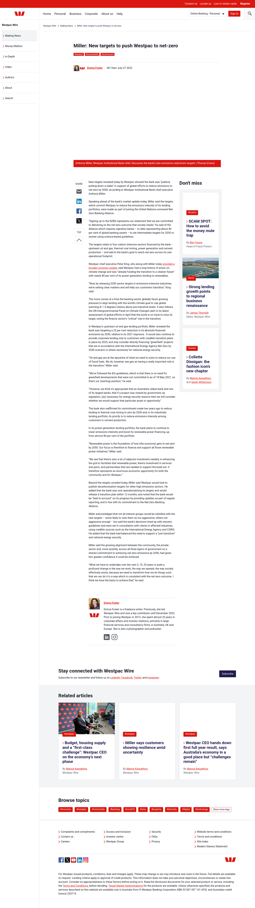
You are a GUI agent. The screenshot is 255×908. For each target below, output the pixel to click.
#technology (201, 809)
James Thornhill (199, 312)
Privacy (156, 841)
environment (107, 54)
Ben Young (196, 242)
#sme (191, 278)
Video (8, 67)
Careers (65, 841)
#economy (65, 809)
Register (245, 3)
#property (156, 809)
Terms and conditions (209, 836)
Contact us (191, 3)
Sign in (234, 13)
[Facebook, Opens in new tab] (61, 860)
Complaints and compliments (78, 831)
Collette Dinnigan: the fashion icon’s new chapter (198, 364)
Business (75, 13)
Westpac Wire (10, 25)
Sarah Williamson (201, 382)
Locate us (205, 3)
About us (107, 13)
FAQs (155, 836)
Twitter (138, 677)
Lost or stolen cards (225, 3)
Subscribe (227, 673)
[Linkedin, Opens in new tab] (79, 860)
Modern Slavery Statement (212, 846)
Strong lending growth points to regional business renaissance (200, 296)
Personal (60, 13)
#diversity (172, 809)
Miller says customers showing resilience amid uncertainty (144, 748)
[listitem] (86, 741)
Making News (13, 35)
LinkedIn (115, 677)
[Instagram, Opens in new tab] (85, 861)
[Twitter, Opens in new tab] (67, 860)
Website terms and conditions (214, 831)
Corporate (91, 13)
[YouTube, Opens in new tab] (73, 860)
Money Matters (14, 46)
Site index (202, 841)
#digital (186, 809)
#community (98, 809)
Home (47, 13)
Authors (9, 77)
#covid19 (130, 809)
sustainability (92, 54)
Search (9, 98)
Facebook (127, 677)
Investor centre (114, 836)
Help (120, 13)
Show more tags (221, 809)
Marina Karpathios (200, 378)
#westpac (69, 734)
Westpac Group (115, 841)
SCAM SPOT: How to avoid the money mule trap (200, 228)
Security (156, 831)
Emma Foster (95, 67)
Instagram (153, 677)
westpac (78, 54)
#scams (192, 212)
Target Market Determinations (125, 885)
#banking (115, 809)
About (8, 87)
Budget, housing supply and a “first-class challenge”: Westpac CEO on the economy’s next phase (84, 752)
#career (192, 348)
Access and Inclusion (118, 831)
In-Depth (10, 56)
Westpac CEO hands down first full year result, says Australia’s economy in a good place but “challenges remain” (207, 752)
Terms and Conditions (75, 885)
